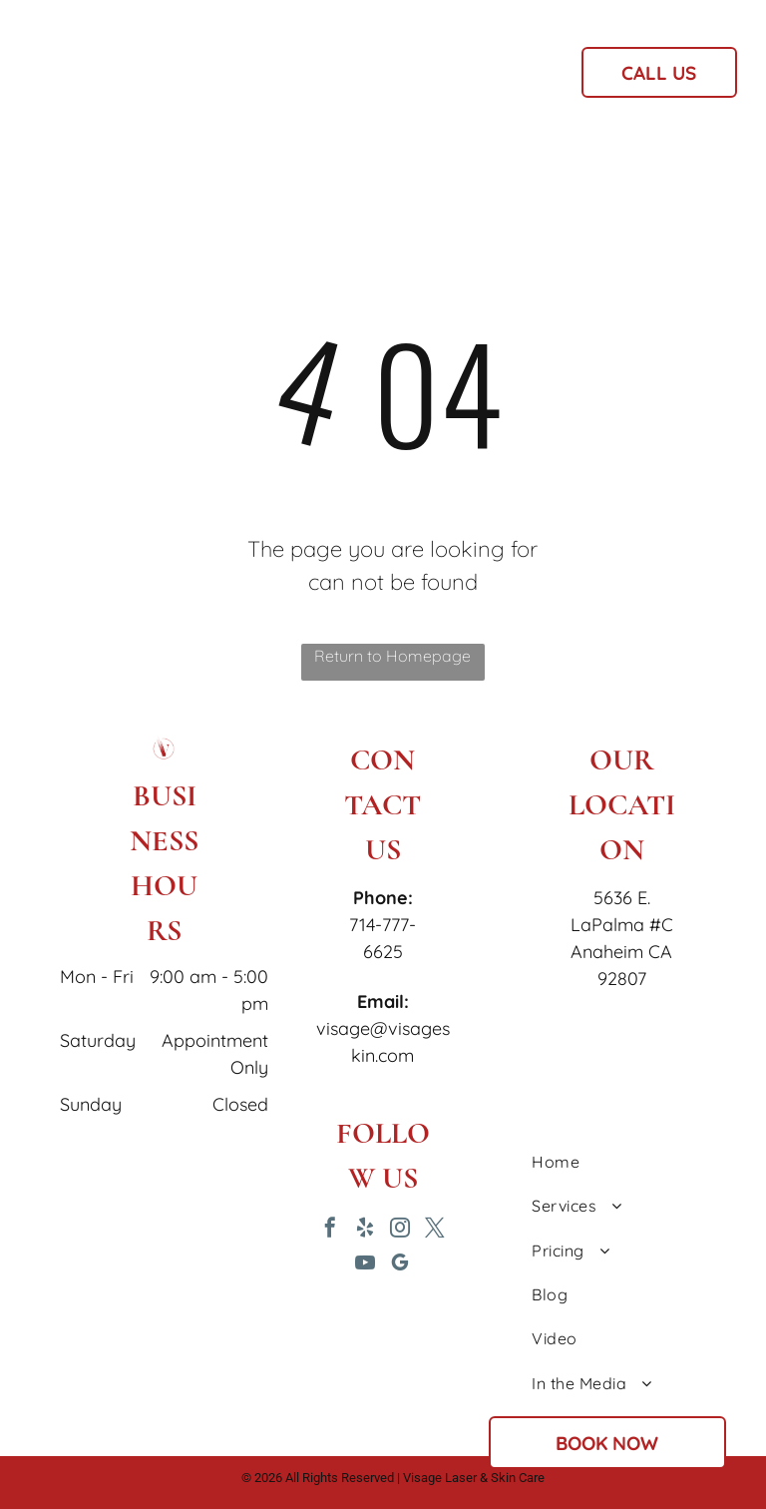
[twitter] (435, 1230)
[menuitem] (266, 79)
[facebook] (330, 1230)
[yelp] (365, 1230)
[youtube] (365, 1265)
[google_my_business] (400, 1265)
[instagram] (400, 1230)
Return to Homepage (392, 656)
